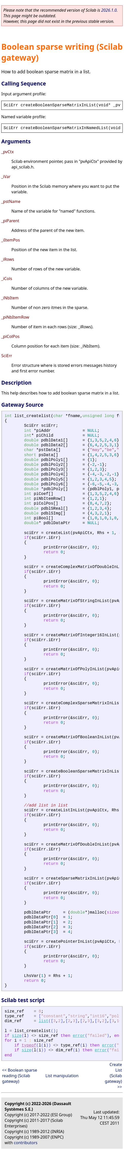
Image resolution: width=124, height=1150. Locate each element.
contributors (26, 1142)
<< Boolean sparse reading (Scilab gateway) (19, 1075)
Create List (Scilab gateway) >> (113, 1076)
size (17, 1036)
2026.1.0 (109, 10)
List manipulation (61, 1075)
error (79, 1036)
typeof (29, 1045)
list (43, 1021)
